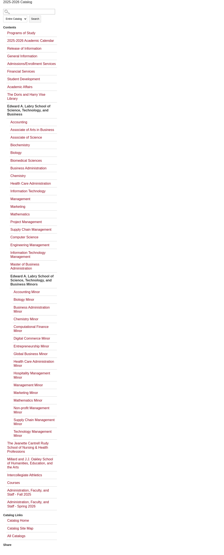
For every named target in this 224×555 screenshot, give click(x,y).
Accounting (18, 122)
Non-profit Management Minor (31, 410)
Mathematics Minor (28, 400)
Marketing (17, 206)
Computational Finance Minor (31, 329)
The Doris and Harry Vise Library (26, 96)
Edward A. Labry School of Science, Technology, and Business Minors (32, 280)
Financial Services (21, 71)
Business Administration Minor (32, 309)
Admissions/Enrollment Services (31, 64)
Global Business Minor (31, 354)
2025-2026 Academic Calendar (30, 40)
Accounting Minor (27, 292)
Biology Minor (24, 299)
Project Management (26, 222)
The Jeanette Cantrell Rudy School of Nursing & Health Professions (28, 447)
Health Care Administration (30, 183)
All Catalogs (16, 536)
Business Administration (28, 168)
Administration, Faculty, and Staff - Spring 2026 (28, 504)
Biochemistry (20, 145)
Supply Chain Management (30, 229)
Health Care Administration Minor (34, 363)
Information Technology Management (27, 255)
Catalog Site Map (20, 528)
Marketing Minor (26, 393)
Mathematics (20, 214)
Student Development (23, 79)
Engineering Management (29, 245)
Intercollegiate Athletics (24, 475)
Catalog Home (18, 520)
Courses (13, 483)
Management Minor (28, 385)
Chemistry (18, 176)
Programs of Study (21, 33)
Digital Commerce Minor (32, 338)
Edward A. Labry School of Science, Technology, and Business (28, 110)
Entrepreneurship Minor (31, 346)
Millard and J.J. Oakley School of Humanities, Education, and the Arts (30, 463)
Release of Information (24, 48)
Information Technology (27, 191)
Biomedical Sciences (26, 160)
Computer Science (24, 237)
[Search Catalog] (29, 11)
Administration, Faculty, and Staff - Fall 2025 (28, 492)
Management (20, 199)
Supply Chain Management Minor (34, 422)
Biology (15, 153)
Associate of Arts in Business (32, 130)
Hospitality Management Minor (32, 375)
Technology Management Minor (33, 433)
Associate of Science (26, 137)
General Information (22, 56)
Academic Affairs (20, 87)
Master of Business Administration (24, 266)
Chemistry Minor (26, 319)
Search (35, 18)
